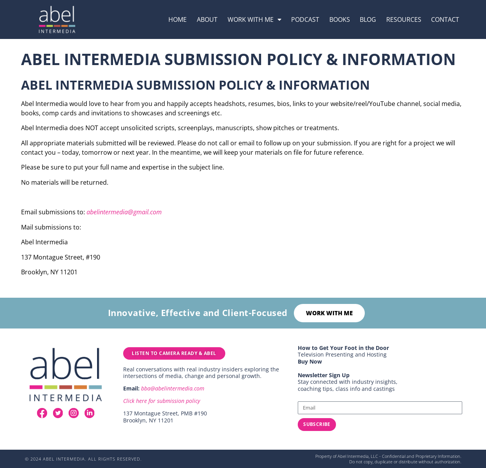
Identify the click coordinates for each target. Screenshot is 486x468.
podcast (305, 19)
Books (339, 19)
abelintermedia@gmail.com (124, 212)
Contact (445, 19)
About (207, 19)
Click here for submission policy (161, 402)
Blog (368, 19)
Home (177, 19)
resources (403, 19)
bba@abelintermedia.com (172, 390)
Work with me (254, 19)
